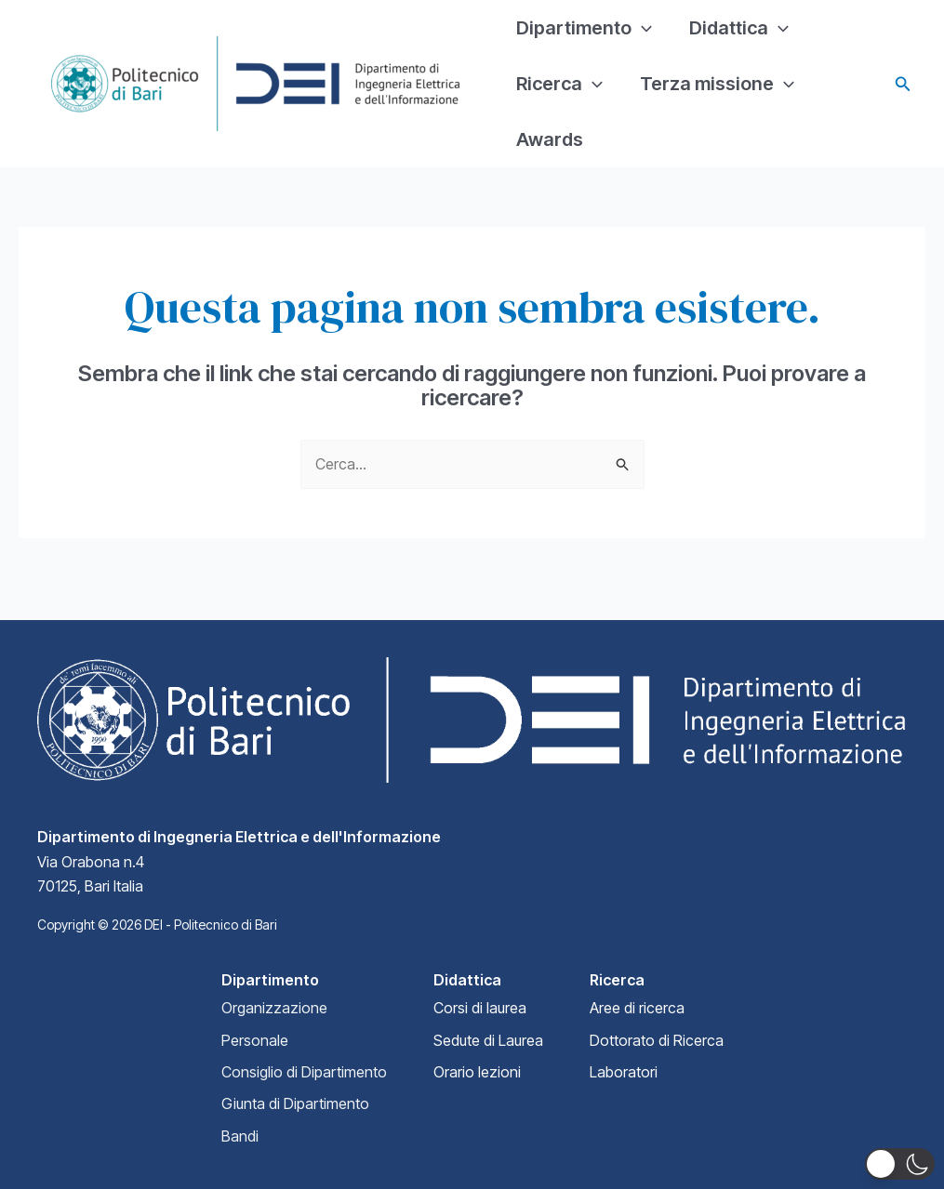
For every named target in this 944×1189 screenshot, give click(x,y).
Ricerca (559, 84)
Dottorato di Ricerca (657, 1040)
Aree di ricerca (637, 1007)
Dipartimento (584, 28)
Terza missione (717, 84)
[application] (642, 28)
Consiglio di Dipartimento (304, 1072)
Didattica (739, 28)
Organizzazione (274, 1007)
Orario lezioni (477, 1072)
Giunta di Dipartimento (295, 1103)
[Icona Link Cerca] (903, 84)
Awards (549, 139)
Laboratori (624, 1072)
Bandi (240, 1136)
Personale (254, 1040)
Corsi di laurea (479, 1007)
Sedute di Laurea (488, 1040)
